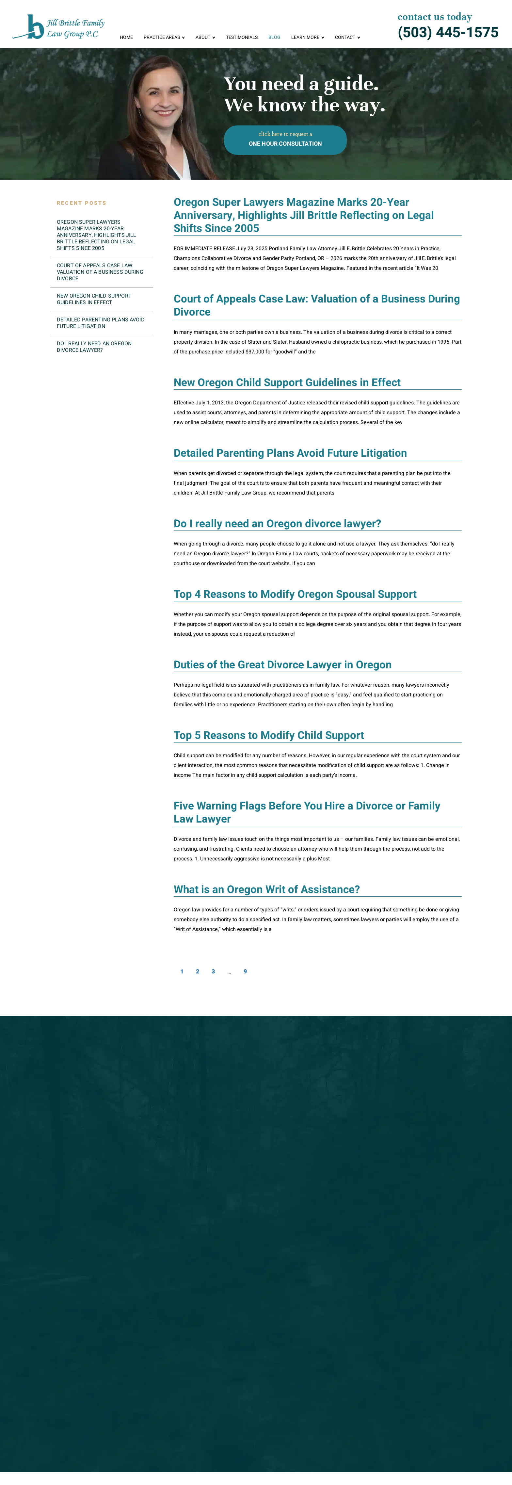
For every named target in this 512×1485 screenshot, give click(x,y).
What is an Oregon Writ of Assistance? (267, 890)
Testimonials (242, 37)
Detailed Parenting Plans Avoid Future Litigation (290, 453)
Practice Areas (162, 37)
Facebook (411, 1460)
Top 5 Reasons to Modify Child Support (269, 735)
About (203, 37)
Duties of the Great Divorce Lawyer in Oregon (283, 665)
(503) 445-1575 (448, 32)
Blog (274, 37)
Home (126, 37)
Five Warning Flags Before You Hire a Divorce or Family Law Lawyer (307, 812)
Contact (345, 37)
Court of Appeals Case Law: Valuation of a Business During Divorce (317, 305)
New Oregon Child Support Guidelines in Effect (287, 383)
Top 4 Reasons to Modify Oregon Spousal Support (295, 594)
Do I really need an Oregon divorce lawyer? (277, 524)
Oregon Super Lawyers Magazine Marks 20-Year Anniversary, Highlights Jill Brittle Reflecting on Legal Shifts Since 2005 (304, 215)
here (166, 1189)
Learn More (305, 37)
